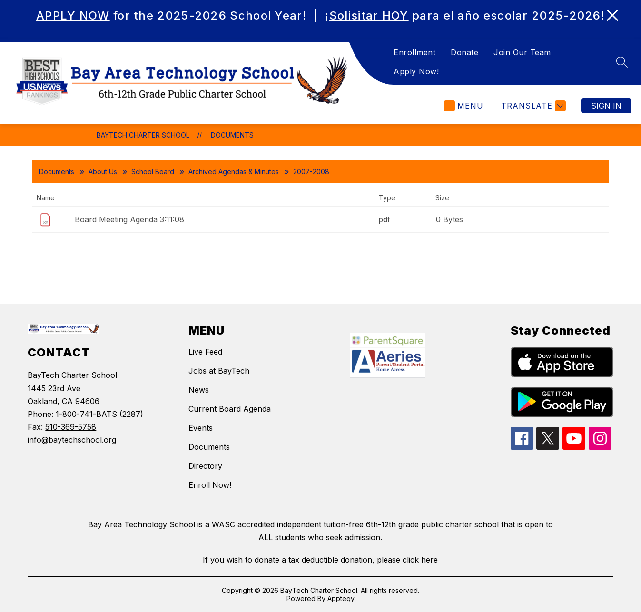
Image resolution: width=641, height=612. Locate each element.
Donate (464, 52)
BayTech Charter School (143, 135)
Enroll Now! (209, 485)
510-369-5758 (70, 427)
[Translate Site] (532, 106)
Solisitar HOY (369, 15)
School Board (152, 172)
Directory (205, 466)
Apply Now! (416, 71)
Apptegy (341, 598)
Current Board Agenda (229, 409)
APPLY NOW (73, 15)
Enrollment (414, 52)
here (429, 559)
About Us (103, 172)
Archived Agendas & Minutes (233, 172)
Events (200, 428)
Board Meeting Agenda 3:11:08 (129, 219)
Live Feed (205, 351)
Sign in (606, 105)
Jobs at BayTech (218, 370)
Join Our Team (522, 52)
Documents (232, 135)
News (198, 390)
